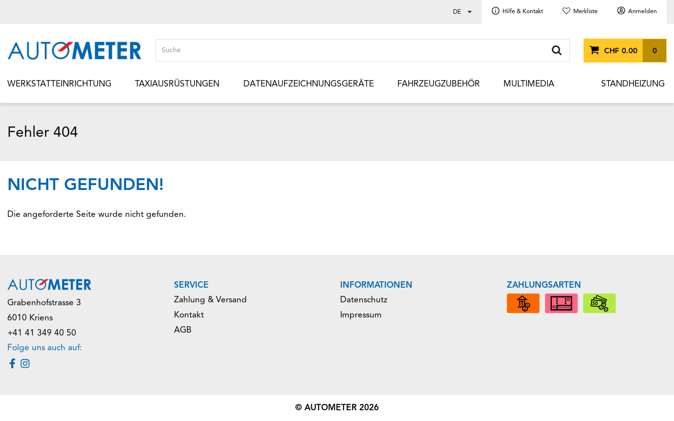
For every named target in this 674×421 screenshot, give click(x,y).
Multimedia (528, 84)
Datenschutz (364, 300)
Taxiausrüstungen (177, 84)
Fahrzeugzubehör (438, 84)
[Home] (74, 51)
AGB (183, 330)
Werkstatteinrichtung (59, 84)
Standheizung (633, 84)
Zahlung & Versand (210, 300)
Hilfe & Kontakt (522, 11)
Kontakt (189, 315)
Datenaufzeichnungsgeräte (308, 84)
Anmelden (642, 11)
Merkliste (585, 11)
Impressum (361, 315)
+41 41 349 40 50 (41, 333)
